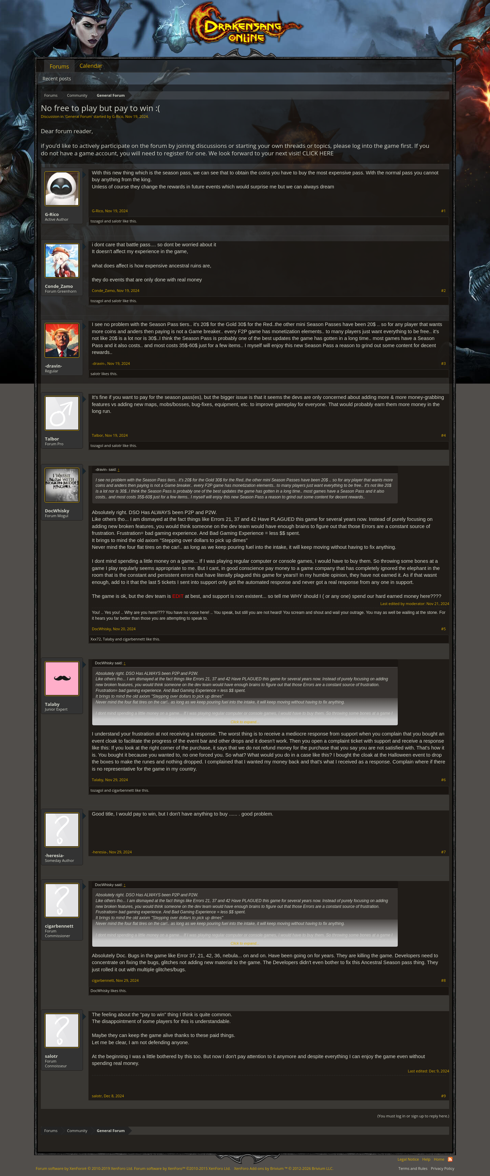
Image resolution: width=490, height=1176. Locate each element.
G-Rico (117, 116)
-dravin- (53, 366)
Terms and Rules (412, 1168)
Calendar (91, 65)
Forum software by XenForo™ (182, 1168)
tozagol (97, 220)
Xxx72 (96, 638)
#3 (443, 363)
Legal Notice (408, 1159)
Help (426, 1159)
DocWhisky (57, 510)
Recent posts (57, 78)
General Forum (78, 116)
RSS (450, 1159)
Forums (59, 66)
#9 (443, 1096)
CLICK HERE (318, 153)
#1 (443, 210)
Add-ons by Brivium (283, 1168)
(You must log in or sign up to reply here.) (413, 1115)
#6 (443, 779)
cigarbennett (134, 638)
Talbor (52, 439)
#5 (443, 628)
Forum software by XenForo (84, 1168)
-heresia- (54, 855)
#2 (443, 290)
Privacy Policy (442, 1168)
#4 (443, 435)
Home (439, 1159)
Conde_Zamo (59, 286)
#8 (443, 980)
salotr (117, 220)
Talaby (108, 638)
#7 (443, 852)
